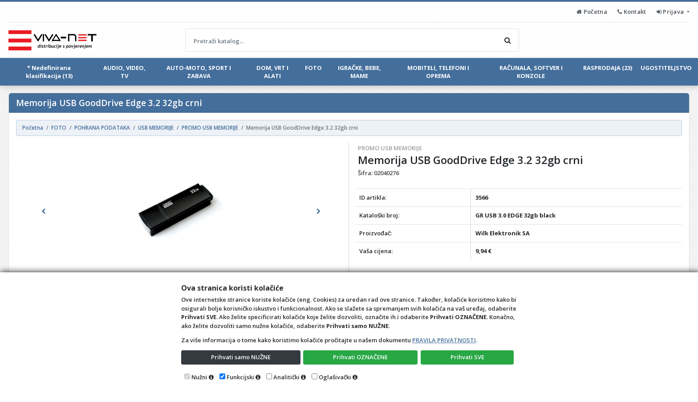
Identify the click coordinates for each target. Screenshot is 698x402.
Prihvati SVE (467, 357)
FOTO (313, 68)
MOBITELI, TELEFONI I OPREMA (438, 72)
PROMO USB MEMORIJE (390, 148)
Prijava (671, 12)
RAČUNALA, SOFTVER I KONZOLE (531, 72)
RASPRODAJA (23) (607, 68)
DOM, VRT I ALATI (272, 72)
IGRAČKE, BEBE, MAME (359, 72)
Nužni (199, 377)
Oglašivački (335, 377)
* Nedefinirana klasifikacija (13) (49, 72)
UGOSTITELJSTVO (666, 68)
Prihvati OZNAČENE (360, 357)
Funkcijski (240, 377)
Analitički (286, 377)
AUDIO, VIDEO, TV (124, 72)
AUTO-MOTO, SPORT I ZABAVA (198, 72)
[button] (43, 211)
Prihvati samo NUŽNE (241, 357)
